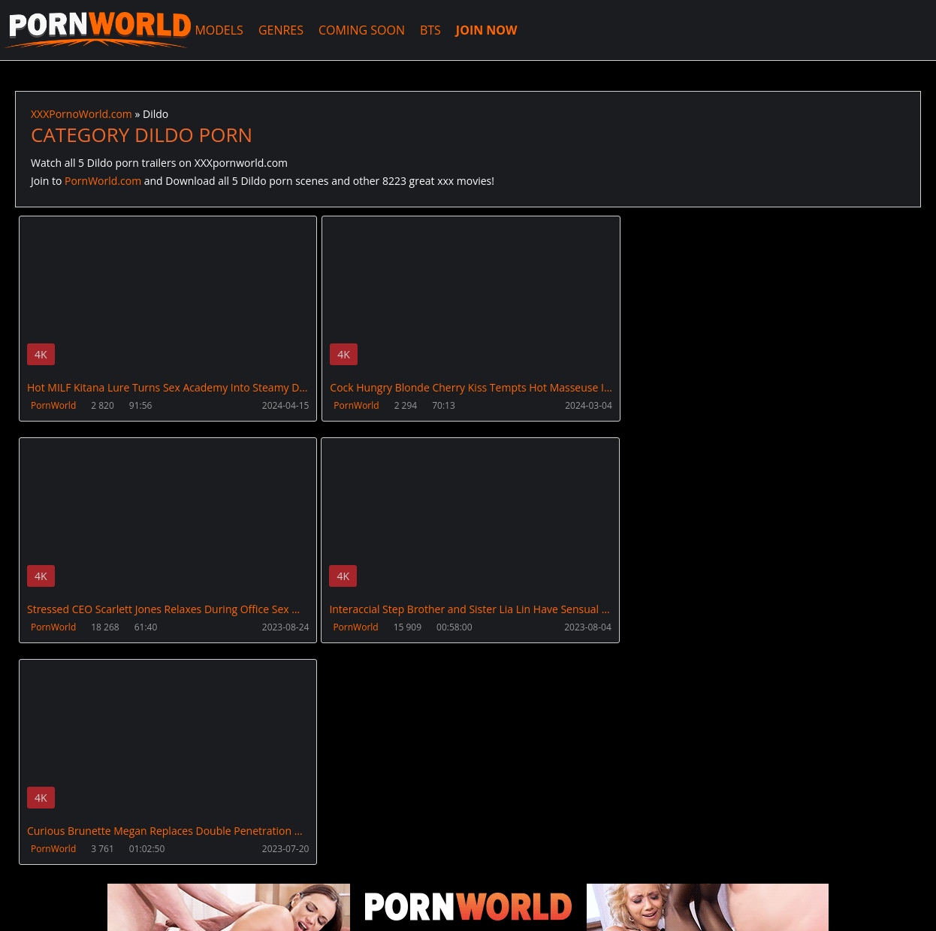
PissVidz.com (468, 860)
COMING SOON (362, 30)
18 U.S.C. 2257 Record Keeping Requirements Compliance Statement (497, 904)
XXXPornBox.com (370, 860)
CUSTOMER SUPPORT (133, 860)
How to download (254, 860)
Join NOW (40, 860)
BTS (431, 30)
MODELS (219, 30)
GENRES (280, 30)
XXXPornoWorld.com (98, 30)
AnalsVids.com (559, 860)
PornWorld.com (103, 181)
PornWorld (53, 405)
